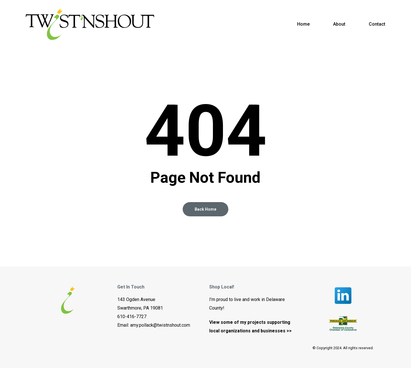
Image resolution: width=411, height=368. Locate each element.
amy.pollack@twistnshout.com (160, 325)
